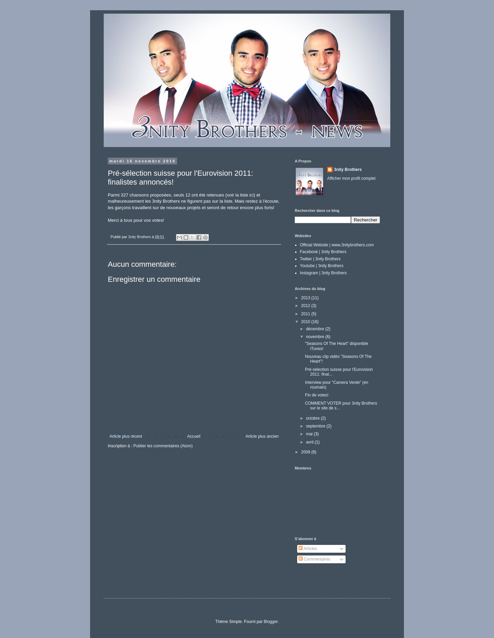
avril (310, 442)
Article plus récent (126, 436)
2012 (306, 305)
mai (310, 434)
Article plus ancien (262, 436)
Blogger (271, 621)
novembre (315, 336)
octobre (313, 418)
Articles (308, 548)
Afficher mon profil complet (351, 178)
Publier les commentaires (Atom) (163, 446)
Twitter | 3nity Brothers (320, 259)
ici (251, 195)
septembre (316, 426)
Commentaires (314, 559)
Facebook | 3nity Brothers (323, 251)
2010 (306, 321)
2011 (306, 313)
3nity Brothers (348, 169)
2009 (306, 452)
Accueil (194, 436)
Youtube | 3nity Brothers (321, 265)
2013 (306, 297)
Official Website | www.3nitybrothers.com (337, 245)
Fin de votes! (317, 395)
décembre (315, 329)
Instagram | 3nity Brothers (323, 273)
